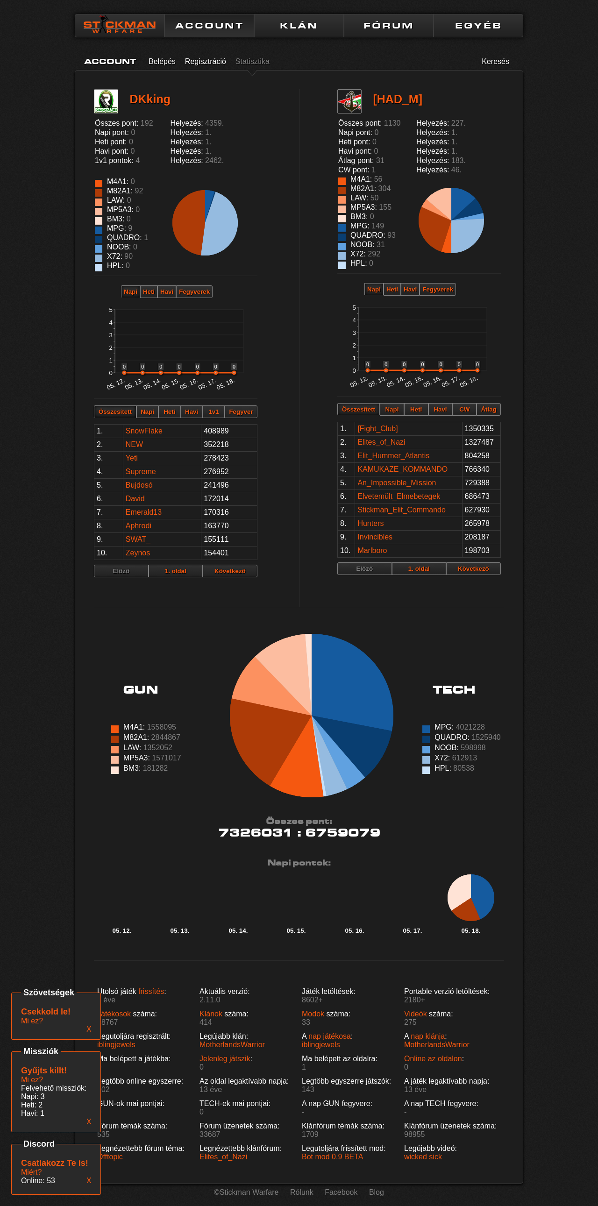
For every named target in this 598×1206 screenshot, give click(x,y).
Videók (415, 1014)
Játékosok (114, 1014)
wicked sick (423, 1157)
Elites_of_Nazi (381, 442)
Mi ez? (32, 1080)
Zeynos (138, 553)
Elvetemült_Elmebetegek (398, 496)
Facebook (341, 1192)
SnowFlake (144, 431)
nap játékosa (329, 1036)
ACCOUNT (209, 26)
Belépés (162, 61)
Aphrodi (138, 526)
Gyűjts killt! (44, 1070)
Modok (313, 1014)
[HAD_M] (397, 99)
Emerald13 (144, 512)
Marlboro (372, 550)
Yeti (132, 458)
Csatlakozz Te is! (54, 1163)
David (135, 499)
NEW (134, 444)
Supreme (141, 471)
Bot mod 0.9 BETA (332, 1157)
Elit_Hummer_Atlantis (393, 456)
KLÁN (299, 26)
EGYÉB (478, 26)
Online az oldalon (433, 1059)
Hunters (370, 523)
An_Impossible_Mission (396, 483)
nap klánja (428, 1036)
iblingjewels (116, 1045)
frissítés (151, 991)
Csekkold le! (46, 1011)
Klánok (210, 1014)
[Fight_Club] (377, 429)
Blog (376, 1192)
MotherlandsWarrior (232, 1045)
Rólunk (301, 1192)
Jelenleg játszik (224, 1059)
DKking (150, 99)
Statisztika (252, 61)
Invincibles (374, 537)
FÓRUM (388, 26)
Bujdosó (139, 485)
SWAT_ (138, 539)
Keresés (495, 61)
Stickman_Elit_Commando (401, 510)
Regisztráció (205, 61)
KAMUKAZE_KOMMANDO (402, 469)
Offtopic (110, 1157)
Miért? (31, 1172)
